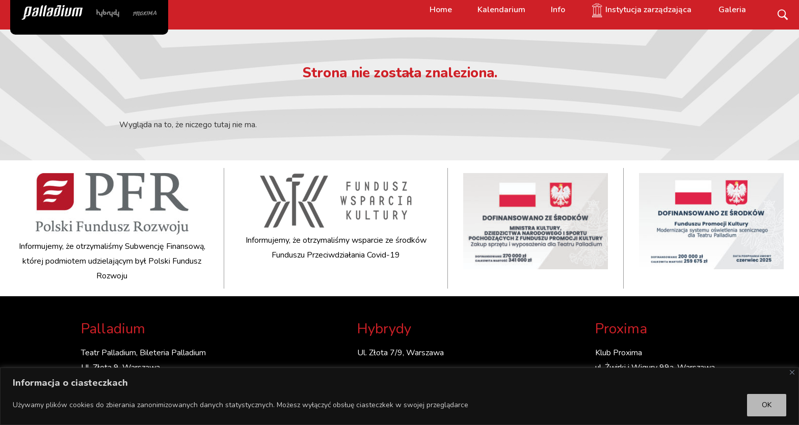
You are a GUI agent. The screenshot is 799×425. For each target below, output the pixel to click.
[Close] (792, 372)
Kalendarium (501, 9)
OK (766, 405)
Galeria (732, 9)
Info (558, 9)
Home (441, 9)
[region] (399, 396)
